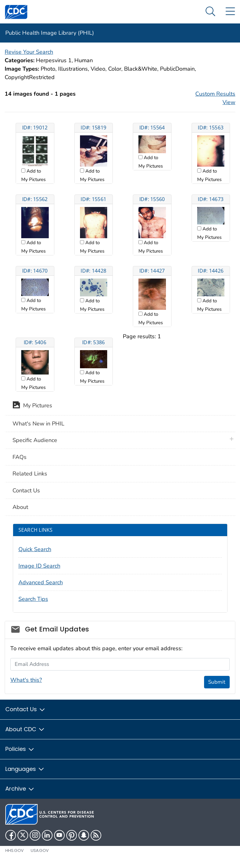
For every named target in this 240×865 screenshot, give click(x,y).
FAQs (19, 457)
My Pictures (32, 406)
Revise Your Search (29, 52)
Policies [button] (20, 749)
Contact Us (26, 490)
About (20, 507)
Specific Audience (34, 440)
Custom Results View (215, 98)
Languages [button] (25, 769)
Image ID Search (39, 566)
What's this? (26, 680)
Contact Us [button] (25, 709)
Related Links (29, 473)
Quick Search (34, 549)
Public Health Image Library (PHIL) (49, 33)
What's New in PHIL (38, 423)
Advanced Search (40, 582)
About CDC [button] (25, 729)
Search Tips (33, 599)
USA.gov (40, 850)
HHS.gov (14, 850)
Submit (216, 682)
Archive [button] (20, 788)
